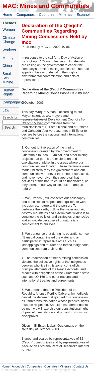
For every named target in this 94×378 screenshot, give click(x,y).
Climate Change (9, 40)
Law (6, 110)
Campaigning (11, 102)
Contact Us (80, 366)
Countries (46, 15)
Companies (25, 15)
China (7, 66)
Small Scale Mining (8, 78)
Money (8, 58)
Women (9, 30)
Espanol (82, 15)
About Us (18, 366)
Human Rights (8, 92)
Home (7, 15)
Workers (9, 50)
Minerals (65, 15)
